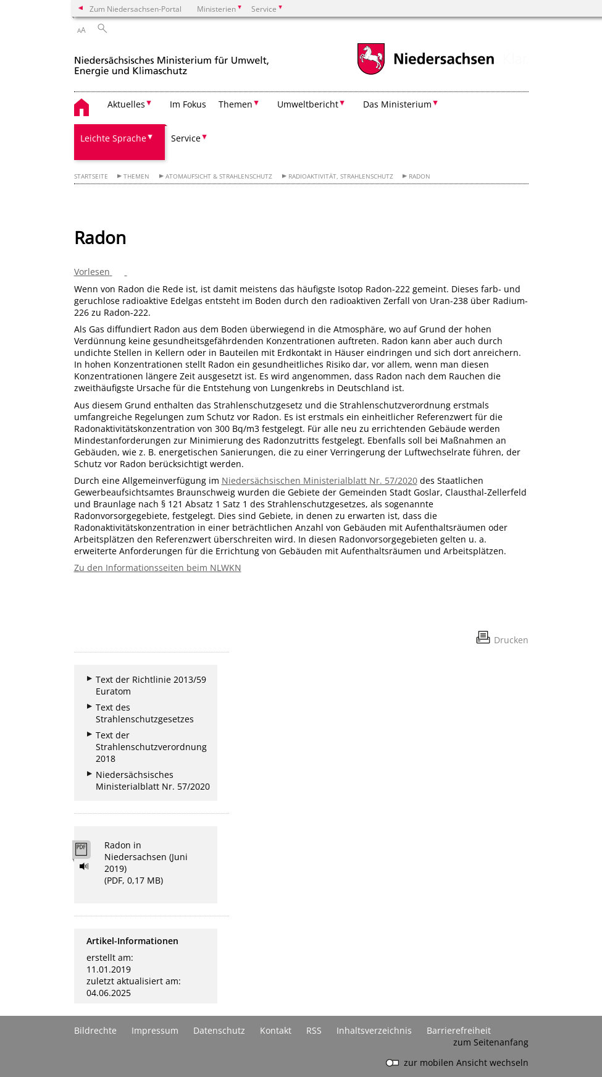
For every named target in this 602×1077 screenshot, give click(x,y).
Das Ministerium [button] (397, 104)
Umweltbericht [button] (307, 104)
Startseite (91, 176)
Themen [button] (236, 104)
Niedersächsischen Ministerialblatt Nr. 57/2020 (319, 480)
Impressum (155, 1030)
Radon (419, 176)
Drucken (511, 640)
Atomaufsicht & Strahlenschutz (218, 176)
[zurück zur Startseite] (171, 61)
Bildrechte (95, 1030)
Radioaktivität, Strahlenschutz (340, 176)
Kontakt (275, 1030)
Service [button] (186, 138)
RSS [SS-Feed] (314, 1030)
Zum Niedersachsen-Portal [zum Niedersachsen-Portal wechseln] (136, 9)
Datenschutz (219, 1030)
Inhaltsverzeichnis (374, 1030)
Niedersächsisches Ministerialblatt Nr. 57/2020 (153, 780)
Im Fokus (188, 104)
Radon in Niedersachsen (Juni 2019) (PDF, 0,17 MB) (146, 862)
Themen (136, 176)
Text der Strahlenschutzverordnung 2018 (151, 746)
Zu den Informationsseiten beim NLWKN (157, 567)
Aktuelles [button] (126, 104)
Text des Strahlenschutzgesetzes (145, 713)
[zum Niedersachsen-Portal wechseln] (425, 73)
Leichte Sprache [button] (113, 138)
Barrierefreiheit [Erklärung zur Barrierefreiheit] (459, 1030)
